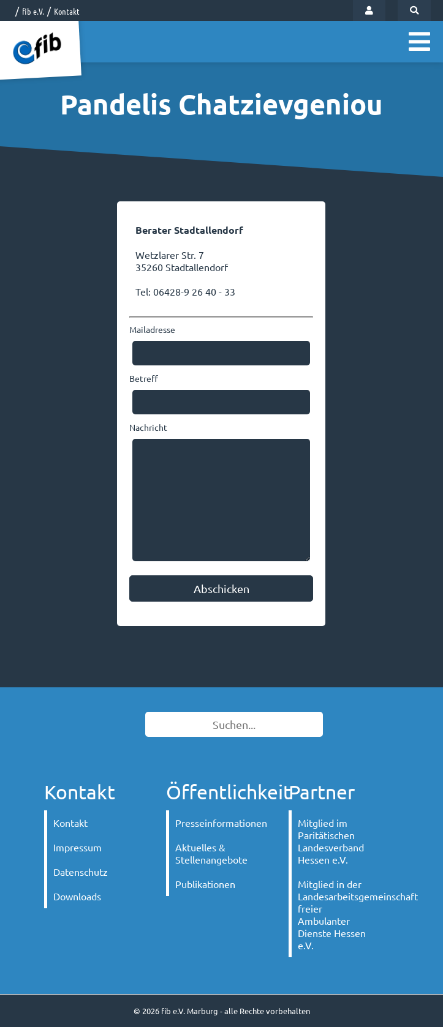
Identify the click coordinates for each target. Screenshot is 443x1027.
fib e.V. (33, 11)
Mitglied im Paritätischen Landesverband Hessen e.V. (331, 840)
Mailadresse (152, 329)
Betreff (143, 378)
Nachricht (148, 427)
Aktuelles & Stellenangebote (211, 853)
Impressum (77, 847)
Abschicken (221, 588)
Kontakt (67, 11)
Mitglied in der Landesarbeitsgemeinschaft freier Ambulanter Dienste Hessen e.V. (339, 914)
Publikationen (205, 884)
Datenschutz (80, 871)
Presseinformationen (216, 822)
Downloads (77, 896)
